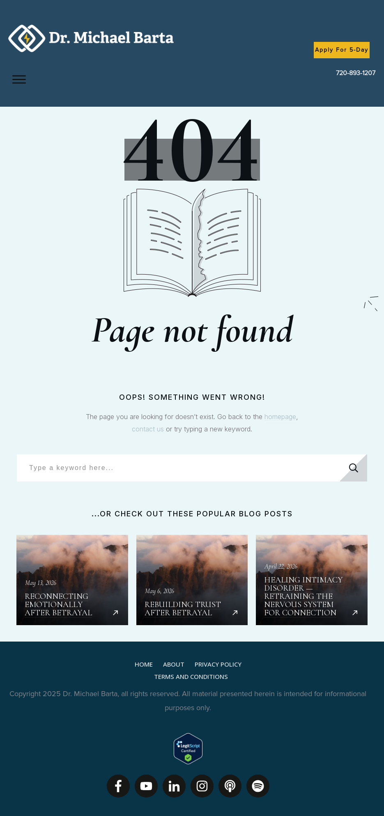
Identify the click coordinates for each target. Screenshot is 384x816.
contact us (148, 429)
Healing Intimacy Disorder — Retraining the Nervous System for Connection (312, 580)
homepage (280, 417)
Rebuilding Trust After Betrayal (192, 580)
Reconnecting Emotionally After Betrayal (72, 580)
